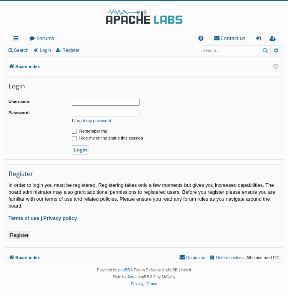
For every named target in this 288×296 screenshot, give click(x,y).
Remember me (89, 131)
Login (45, 50)
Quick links (17, 39)
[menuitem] (201, 38)
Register (71, 50)
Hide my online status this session (107, 138)
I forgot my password (91, 120)
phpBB (124, 270)
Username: (19, 101)
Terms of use (23, 218)
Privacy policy (60, 218)
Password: (19, 112)
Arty (130, 277)
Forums (45, 38)
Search (21, 50)
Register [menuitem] (274, 39)
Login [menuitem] (259, 39)
